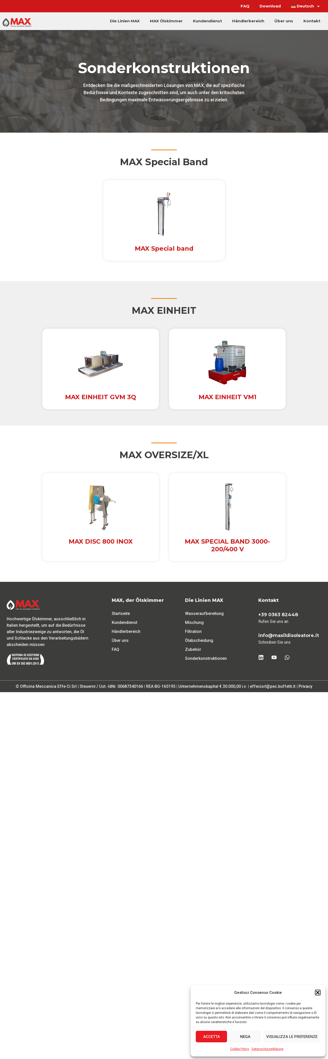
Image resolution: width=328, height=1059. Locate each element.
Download (270, 6)
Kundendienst (207, 20)
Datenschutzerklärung (267, 1049)
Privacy (305, 686)
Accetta (211, 1036)
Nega (245, 1036)
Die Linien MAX (125, 20)
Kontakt (311, 20)
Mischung (194, 622)
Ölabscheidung (199, 640)
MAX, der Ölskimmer (138, 600)
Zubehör (193, 649)
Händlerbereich (248, 20)
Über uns (283, 20)
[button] (317, 992)
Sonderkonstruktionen (206, 658)
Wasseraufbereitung (204, 613)
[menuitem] (306, 6)
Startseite (121, 613)
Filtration (193, 631)
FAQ (245, 6)
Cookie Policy (239, 1049)
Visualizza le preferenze (291, 1036)
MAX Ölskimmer (166, 20)
